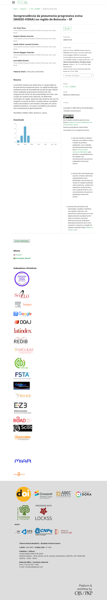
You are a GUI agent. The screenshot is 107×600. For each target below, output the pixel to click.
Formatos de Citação (72, 75)
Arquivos (23, 9)
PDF (68, 29)
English (19, 255)
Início (15, 9)
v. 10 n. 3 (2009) (34, 9)
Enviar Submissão (21, 241)
